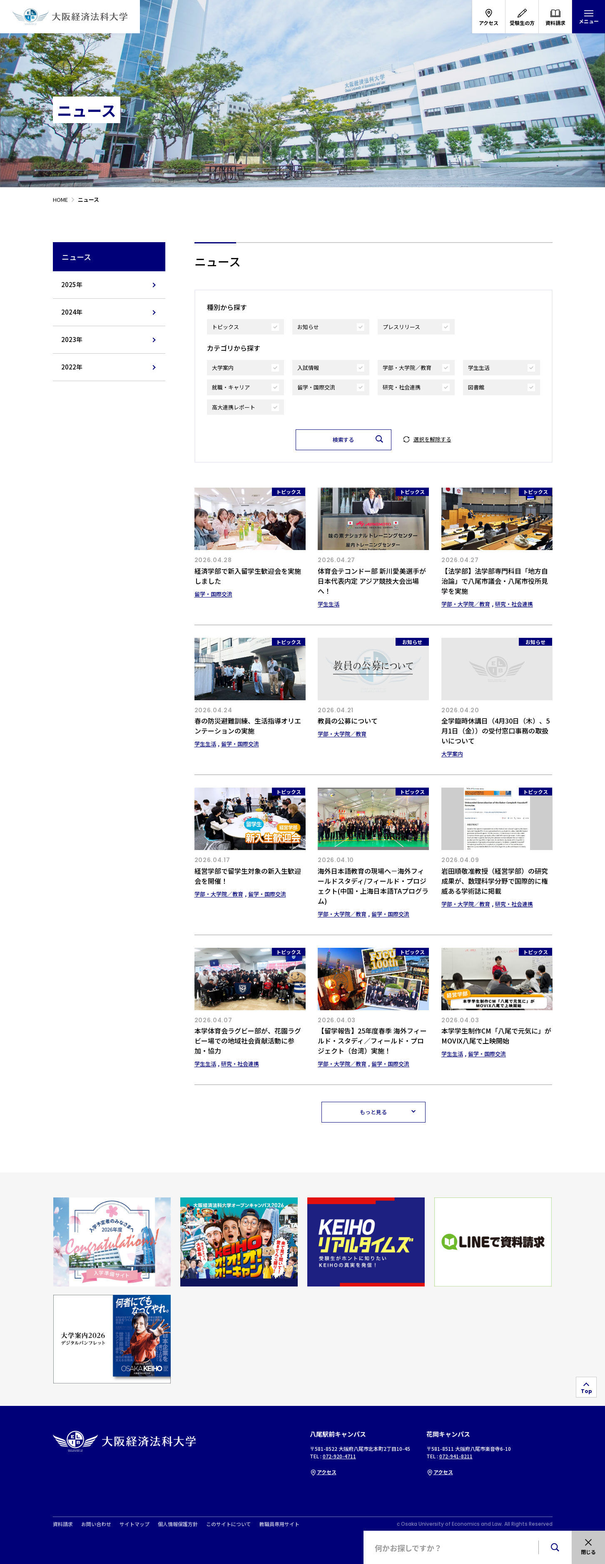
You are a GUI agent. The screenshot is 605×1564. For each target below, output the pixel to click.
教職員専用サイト (279, 1524)
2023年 (71, 339)
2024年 (71, 311)
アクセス (323, 1471)
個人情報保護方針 (178, 1524)
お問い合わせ (96, 1524)
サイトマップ (134, 1524)
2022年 (71, 366)
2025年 (71, 284)
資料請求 (63, 1524)
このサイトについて (228, 1524)
